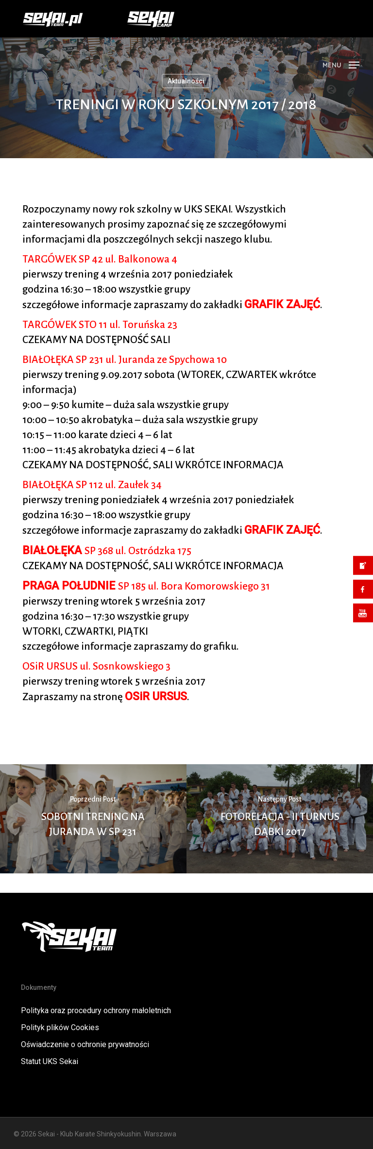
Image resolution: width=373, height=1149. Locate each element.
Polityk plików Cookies (60, 1027)
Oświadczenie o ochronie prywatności (85, 1044)
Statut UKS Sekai (49, 1061)
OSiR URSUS (156, 696)
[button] (340, 64)
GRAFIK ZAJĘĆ (282, 304)
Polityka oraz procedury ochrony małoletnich (96, 1010)
